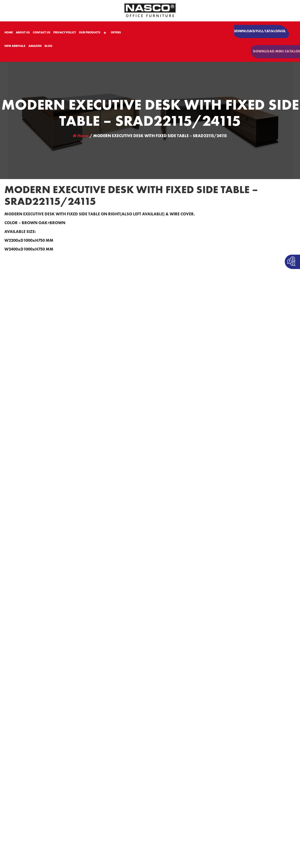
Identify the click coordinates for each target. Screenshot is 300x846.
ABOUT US (23, 32)
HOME (8, 32)
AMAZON (35, 46)
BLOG (48, 46)
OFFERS (116, 32)
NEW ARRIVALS (14, 46)
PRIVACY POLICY (64, 32)
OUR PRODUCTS (89, 32)
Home (81, 136)
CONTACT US (41, 32)
